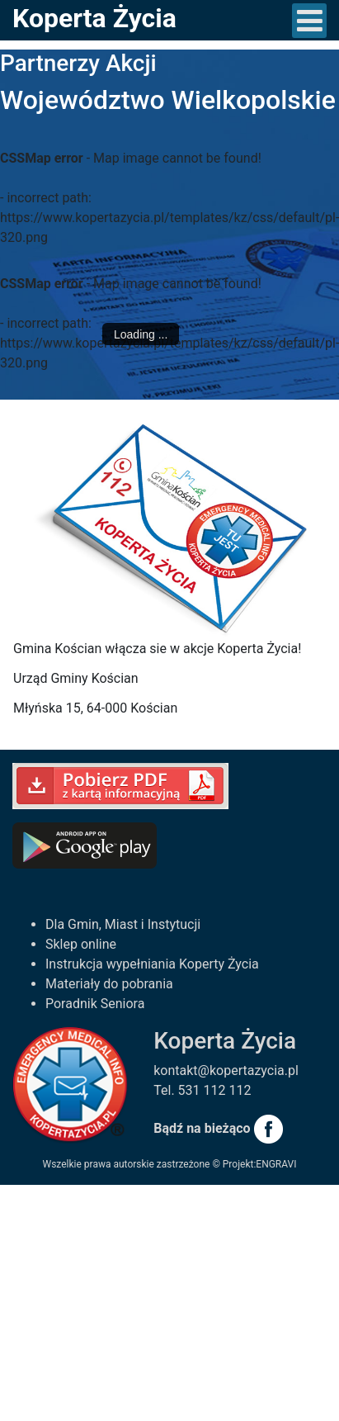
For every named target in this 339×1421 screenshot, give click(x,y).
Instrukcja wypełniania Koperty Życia (152, 964)
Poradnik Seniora (94, 1003)
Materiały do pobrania (109, 984)
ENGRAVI (276, 1164)
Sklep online (80, 944)
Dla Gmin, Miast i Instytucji (122, 924)
